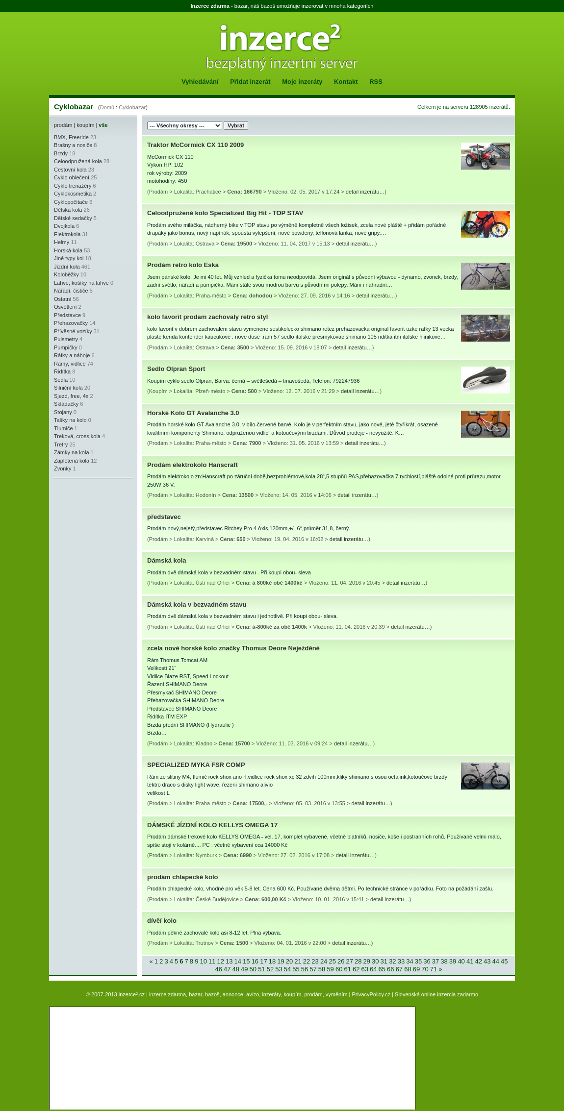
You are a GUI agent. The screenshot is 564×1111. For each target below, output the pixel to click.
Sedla (61, 380)
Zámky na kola (71, 452)
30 (375, 961)
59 (330, 969)
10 (203, 961)
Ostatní (62, 299)
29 (366, 961)
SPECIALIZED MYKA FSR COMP (196, 764)
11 (211, 961)
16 (255, 961)
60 (338, 969)
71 (433, 969)
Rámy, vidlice (70, 364)
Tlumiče (63, 428)
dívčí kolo (162, 920)
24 (323, 961)
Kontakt (346, 81)
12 (220, 961)
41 (469, 961)
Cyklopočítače (71, 202)
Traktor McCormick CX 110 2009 (195, 144)
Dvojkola (64, 226)
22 (306, 961)
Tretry (61, 444)
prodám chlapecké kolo (182, 877)
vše (103, 125)
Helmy (61, 242)
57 (312, 969)
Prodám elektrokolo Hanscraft (192, 465)
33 (401, 961)
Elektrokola (67, 234)
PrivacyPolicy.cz (371, 994)
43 (487, 961)
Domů (107, 107)
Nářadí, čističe (71, 291)
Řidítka (62, 371)
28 (358, 961)
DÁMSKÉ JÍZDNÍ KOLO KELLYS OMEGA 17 (212, 825)
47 (227, 969)
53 (278, 969)
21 (297, 961)
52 (270, 969)
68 (407, 969)
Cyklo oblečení (71, 177)
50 (253, 969)
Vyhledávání (199, 81)
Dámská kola (166, 560)
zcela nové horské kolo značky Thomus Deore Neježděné (233, 648)
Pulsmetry (66, 339)
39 (452, 961)
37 (435, 961)
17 (263, 961)
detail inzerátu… (365, 192)
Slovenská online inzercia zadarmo (436, 994)
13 (229, 961)
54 (287, 969)
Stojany (63, 412)
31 (384, 961)
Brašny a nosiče (73, 145)
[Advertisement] (83, 542)
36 (426, 961)
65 (382, 969)
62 (356, 969)
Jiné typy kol (69, 258)
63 (364, 969)
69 (416, 969)
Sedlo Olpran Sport (176, 368)
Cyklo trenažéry (72, 186)
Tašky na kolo (70, 420)
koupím (85, 125)
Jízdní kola (67, 267)
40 (461, 961)
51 (261, 969)
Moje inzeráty (302, 81)
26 (340, 961)
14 (237, 961)
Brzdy (61, 153)
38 (443, 961)
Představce (67, 315)
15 (246, 961)
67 (399, 969)
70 (424, 969)
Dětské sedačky (73, 218)
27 (349, 961)
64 (373, 969)
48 (235, 969)
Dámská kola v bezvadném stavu (196, 604)
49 (244, 969)
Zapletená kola (71, 461)
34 (409, 961)
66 (390, 969)
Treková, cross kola (77, 436)
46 (218, 969)
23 (314, 961)
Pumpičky (65, 347)
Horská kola (68, 250)
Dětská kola (68, 210)
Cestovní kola (70, 170)
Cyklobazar (132, 107)
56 (304, 969)
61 (347, 969)
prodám (63, 125)
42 (478, 961)
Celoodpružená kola (78, 161)
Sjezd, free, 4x (71, 396)
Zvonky (62, 468)
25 (332, 961)
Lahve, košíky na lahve (81, 283)
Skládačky (66, 404)
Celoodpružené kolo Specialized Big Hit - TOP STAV (225, 213)
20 (289, 961)
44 (495, 961)
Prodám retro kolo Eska (183, 265)
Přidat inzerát (250, 81)
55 (295, 969)
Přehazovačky (71, 323)
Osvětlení (65, 307)
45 (504, 961)
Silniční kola (68, 388)
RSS (376, 81)
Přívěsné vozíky (73, 331)
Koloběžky (66, 274)
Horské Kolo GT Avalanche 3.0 (193, 413)
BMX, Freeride (71, 137)
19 (280, 961)
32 (392, 961)
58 (321, 969)
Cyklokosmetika (73, 194)
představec (164, 516)
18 (272, 961)
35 (418, 961)
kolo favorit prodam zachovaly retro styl (207, 317)
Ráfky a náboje (72, 355)
